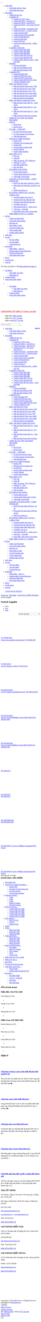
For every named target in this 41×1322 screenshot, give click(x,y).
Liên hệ (7, 262)
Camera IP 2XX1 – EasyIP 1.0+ (24, 21)
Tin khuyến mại (14, 244)
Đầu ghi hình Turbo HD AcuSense (25, 116)
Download (8, 246)
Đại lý (7, 258)
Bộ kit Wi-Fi (18, 127)
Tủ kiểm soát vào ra (20, 204)
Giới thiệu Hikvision (16, 10)
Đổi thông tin (14, 275)
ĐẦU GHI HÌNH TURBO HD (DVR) (22, 100)
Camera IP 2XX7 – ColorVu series (25, 31)
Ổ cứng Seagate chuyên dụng (24, 134)
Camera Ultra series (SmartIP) (24, 35)
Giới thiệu (8, 6)
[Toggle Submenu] (27, 885)
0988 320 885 (17, 316)
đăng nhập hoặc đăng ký (28, 266)
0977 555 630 (18, 320)
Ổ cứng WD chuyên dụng (23, 132)
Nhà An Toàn (5, 1314)
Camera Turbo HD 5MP (22, 52)
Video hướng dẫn (15, 230)
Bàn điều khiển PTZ (21, 165)
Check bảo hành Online (17, 221)
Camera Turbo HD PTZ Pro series (25, 80)
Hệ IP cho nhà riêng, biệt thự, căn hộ (26, 183)
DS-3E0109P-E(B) (7, 822)
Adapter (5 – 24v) (20, 163)
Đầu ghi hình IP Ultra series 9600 (25, 96)
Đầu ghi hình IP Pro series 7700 (24, 91)
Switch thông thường (21, 151)
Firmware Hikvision (16, 253)
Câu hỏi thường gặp (16, 228)
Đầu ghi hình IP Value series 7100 (25, 86)
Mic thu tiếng (18, 167)
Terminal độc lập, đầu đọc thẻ (24, 200)
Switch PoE (18, 145)
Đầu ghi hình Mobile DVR (23, 68)
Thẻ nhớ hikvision (20, 136)
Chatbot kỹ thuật (6, 1310)
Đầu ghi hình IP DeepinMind (23, 98)
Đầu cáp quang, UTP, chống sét (24, 160)
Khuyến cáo (13, 223)
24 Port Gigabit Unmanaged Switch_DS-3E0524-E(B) (19, 692)
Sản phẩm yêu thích (16, 273)
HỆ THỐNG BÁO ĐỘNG (18, 169)
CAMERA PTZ (14, 72)
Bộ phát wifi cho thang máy (23, 143)
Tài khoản (8, 270)
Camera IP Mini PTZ (21, 74)
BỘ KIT (12, 122)
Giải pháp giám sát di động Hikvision (14, 1124)
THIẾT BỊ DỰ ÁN (15, 15)
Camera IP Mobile (20, 65)
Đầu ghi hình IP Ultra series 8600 (25, 93)
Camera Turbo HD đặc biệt (23, 58)
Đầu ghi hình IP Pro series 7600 (24, 89)
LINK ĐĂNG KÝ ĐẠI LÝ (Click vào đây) (18, 311)
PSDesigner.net (16, 1302)
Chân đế (16, 158)
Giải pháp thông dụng (16, 255)
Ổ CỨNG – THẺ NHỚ (17, 129)
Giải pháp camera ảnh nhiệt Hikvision (15, 1099)
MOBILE (12, 63)
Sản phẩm (8, 13)
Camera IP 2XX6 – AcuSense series (26, 29)
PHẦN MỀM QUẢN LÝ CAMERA (21, 214)
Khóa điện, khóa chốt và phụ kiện (25, 211)
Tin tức (7, 237)
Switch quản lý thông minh (23, 147)
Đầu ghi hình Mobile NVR (23, 70)
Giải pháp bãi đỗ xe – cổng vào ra (25, 207)
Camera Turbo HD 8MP (22, 53)
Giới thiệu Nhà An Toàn (17, 8)
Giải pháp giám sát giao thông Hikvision (15, 1149)
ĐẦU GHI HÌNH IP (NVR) (18, 84)
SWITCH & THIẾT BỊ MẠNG (19, 139)
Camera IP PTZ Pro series (22, 76)
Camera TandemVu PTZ (22, 82)
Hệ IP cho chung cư (20, 190)
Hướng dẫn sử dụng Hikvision (20, 251)
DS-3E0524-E (5, 796)
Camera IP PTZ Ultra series (23, 78)
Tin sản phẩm (14, 242)
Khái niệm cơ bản (15, 226)
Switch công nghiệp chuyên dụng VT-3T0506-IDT (18, 640)
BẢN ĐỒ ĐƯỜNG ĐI (8, 1222)
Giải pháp (8, 235)
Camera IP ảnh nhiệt (21, 33)
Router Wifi (18, 141)
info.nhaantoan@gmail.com (10, 1211)
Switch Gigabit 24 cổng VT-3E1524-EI (14, 666)
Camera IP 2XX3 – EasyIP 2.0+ (24, 23)
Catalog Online (10, 277)
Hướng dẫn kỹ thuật (16, 233)
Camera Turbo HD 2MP (22, 50)
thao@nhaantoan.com (8, 1267)
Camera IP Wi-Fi (19, 41)
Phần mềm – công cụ (16, 249)
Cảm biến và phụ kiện (21, 177)
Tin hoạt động (14, 240)
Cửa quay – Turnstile (21, 209)
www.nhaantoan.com (21, 1214)
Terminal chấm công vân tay (23, 197)
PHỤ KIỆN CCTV (15, 154)
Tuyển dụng (9, 260)
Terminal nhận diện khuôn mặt (24, 202)
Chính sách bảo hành (16, 218)
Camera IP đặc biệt (20, 39)
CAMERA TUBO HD (16, 48)
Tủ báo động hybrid (20, 172)
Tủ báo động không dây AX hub (25, 174)
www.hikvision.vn (7, 1214)
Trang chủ (4, 595)
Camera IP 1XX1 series (22, 19)
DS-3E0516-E (5, 771)
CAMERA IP (13, 17)
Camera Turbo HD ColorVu (23, 55)
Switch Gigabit (19, 149)
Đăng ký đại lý (6, 1307)
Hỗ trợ (7, 216)
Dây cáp (16, 156)
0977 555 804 (17, 318)
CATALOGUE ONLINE (13, 591)
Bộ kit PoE (17, 125)
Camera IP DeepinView (22, 37)
